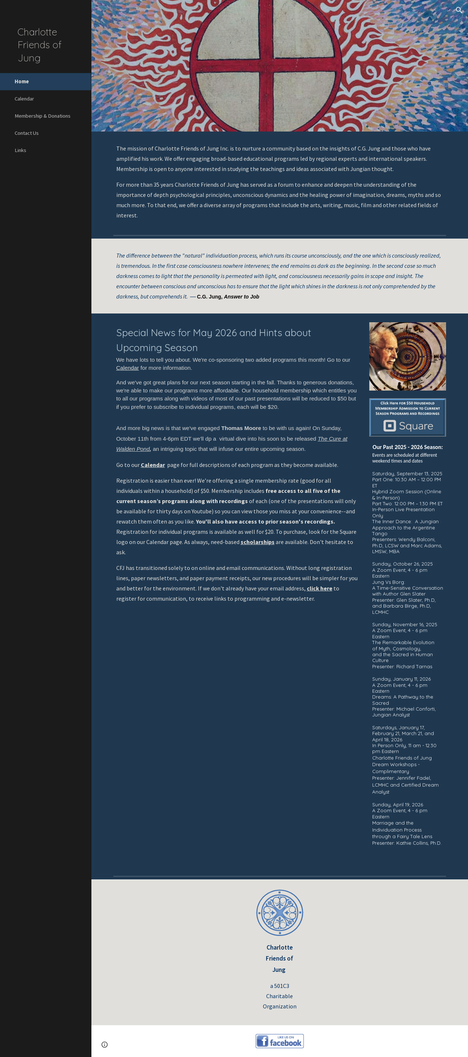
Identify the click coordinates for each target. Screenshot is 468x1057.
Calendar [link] (24, 98)
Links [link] (20, 150)
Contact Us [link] (27, 133)
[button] (459, 10)
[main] (279, 181)
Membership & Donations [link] (43, 116)
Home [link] (22, 81)
